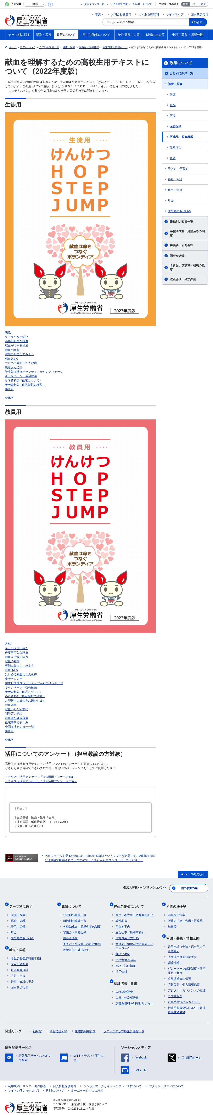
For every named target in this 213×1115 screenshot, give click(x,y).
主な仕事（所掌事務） (130, 927)
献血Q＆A (11, 358)
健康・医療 (175, 84)
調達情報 (173, 954)
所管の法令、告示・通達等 (185, 916)
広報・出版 (18, 967)
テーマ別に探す (22, 903)
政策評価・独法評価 (183, 279)
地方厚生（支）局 (127, 933)
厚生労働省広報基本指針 (27, 950)
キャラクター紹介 (16, 336)
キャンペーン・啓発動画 (21, 376)
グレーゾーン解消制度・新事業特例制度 (187, 962)
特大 (203, 4)
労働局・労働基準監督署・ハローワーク (134, 941)
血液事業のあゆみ (16, 722)
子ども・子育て (178, 168)
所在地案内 (123, 922)
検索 (200, 22)
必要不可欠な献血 (16, 341)
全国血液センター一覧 (19, 726)
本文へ (99, 14)
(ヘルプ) (147, 4)
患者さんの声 (13, 367)
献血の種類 (12, 350)
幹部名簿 (121, 916)
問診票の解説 (13, 713)
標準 (185, 4)
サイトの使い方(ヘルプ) (23, 1082)
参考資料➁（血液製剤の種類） (25, 384)
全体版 (9, 398)
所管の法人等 (58, 1023)
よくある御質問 (149, 14)
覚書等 (172, 922)
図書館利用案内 (85, 1023)
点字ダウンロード (94, 4)
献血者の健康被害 (16, 718)
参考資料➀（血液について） (23, 380)
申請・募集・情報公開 (184, 931)
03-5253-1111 (77, 1100)
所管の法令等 (178, 903)
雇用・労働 (175, 190)
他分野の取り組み (179, 211)
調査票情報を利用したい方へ (134, 995)
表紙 (8, 332)
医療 (173, 115)
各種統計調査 (124, 983)
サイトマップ (175, 14)
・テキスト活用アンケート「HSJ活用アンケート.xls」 (40, 776)
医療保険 (175, 126)
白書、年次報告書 (127, 989)
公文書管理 (175, 988)
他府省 (37, 1023)
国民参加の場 (199, 14)
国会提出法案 (176, 910)
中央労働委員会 (126, 955)
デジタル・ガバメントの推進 (187, 982)
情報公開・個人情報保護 (184, 976)
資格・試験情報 (126, 961)
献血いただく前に (16, 709)
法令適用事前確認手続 (182, 948)
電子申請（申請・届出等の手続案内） (187, 941)
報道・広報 (19, 943)
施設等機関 (123, 949)
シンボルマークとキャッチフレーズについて (113, 1078)
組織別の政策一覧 (181, 221)
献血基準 (11, 705)
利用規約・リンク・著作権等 (27, 1078)
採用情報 (121, 967)
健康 (173, 94)
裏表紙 (9, 389)
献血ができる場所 (16, 345)
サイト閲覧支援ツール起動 (125, 4)
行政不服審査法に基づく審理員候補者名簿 (187, 1002)
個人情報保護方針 (64, 1078)
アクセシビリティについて (166, 1078)
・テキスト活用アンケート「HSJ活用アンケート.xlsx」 (41, 781)
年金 (171, 200)
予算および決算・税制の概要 (187, 267)
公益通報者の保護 (179, 970)
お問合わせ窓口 (121, 14)
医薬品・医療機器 (181, 137)
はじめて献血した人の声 (21, 363)
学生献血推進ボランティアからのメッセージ (34, 371)
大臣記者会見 (19, 956)
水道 (173, 158)
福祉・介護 (175, 179)
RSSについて (55, 1082)
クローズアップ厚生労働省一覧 (124, 1023)
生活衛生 (175, 147)
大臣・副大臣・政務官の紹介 (134, 910)
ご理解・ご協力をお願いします (25, 700)
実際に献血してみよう (19, 354)
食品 (173, 105)
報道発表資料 (19, 962)
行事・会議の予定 (22, 973)
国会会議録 (177, 255)
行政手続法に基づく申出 (184, 994)
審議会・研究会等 (181, 245)
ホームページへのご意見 (87, 1082)
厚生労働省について (130, 903)
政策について (181, 63)
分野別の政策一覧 (181, 73)
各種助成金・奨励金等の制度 (187, 233)
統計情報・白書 (127, 977)
